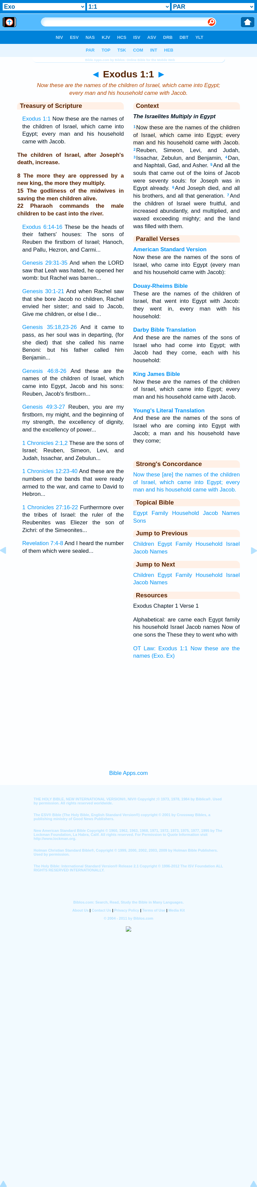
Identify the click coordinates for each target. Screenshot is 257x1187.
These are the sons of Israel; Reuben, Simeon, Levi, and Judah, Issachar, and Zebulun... (73, 450)
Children (143, 544)
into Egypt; (208, 482)
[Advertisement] (128, 712)
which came (175, 482)
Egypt (140, 513)
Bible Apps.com (128, 773)
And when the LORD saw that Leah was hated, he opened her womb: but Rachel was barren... (73, 270)
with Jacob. (222, 489)
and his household (168, 489)
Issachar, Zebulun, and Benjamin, (178, 158)
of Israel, (145, 482)
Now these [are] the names (167, 474)
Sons (139, 521)
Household (185, 513)
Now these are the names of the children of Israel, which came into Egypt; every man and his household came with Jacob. (186, 135)
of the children (222, 474)
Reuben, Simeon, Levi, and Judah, (187, 150)
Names (231, 513)
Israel (233, 544)
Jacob (210, 513)
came (199, 489)
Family (160, 513)
